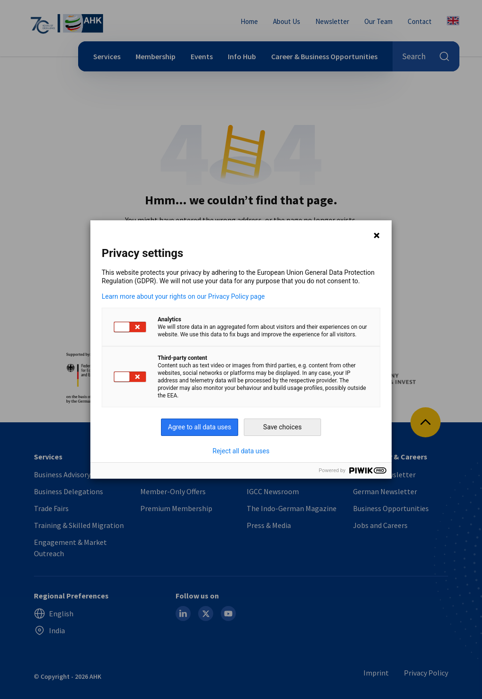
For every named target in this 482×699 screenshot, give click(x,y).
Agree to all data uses (200, 427)
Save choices (282, 427)
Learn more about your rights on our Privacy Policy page (183, 296)
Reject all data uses (241, 451)
